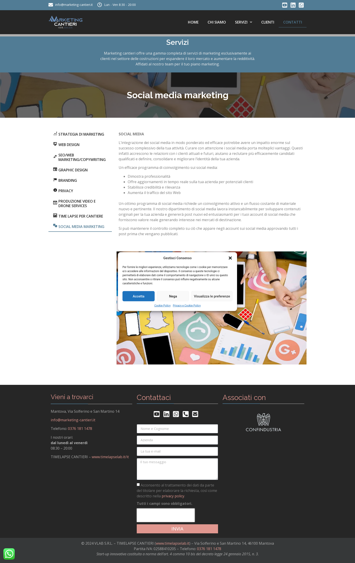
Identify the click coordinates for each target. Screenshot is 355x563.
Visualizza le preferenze (212, 296)
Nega (173, 296)
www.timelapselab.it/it (110, 456)
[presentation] (166, 515)
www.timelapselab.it (172, 543)
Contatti (292, 22)
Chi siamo (217, 22)
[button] (230, 258)
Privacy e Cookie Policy (187, 305)
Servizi (243, 22)
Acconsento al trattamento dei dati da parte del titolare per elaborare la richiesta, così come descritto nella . (177, 490)
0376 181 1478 (80, 428)
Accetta (138, 296)
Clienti (267, 22)
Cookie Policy (162, 305)
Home (193, 22)
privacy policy (173, 495)
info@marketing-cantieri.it (73, 419)
